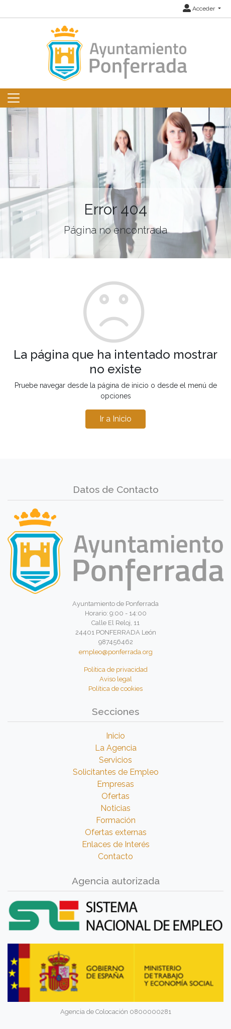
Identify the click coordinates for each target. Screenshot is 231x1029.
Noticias (115, 808)
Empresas (115, 784)
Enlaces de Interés (116, 844)
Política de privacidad (116, 669)
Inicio (115, 736)
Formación (116, 820)
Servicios (115, 760)
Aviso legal (115, 679)
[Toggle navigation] (13, 98)
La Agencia (116, 748)
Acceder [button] (199, 8)
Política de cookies (115, 688)
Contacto (115, 856)
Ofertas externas (116, 832)
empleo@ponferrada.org (116, 652)
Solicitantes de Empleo (116, 772)
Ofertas (115, 796)
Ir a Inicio (115, 419)
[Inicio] (115, 48)
